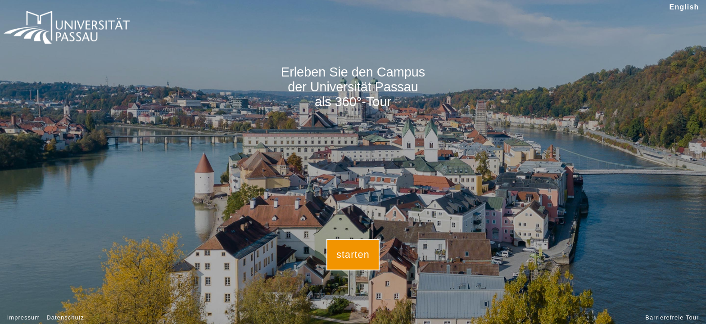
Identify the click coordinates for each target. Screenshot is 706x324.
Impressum (24, 317)
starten (353, 254)
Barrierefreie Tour (672, 317)
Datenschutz (65, 317)
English (684, 7)
